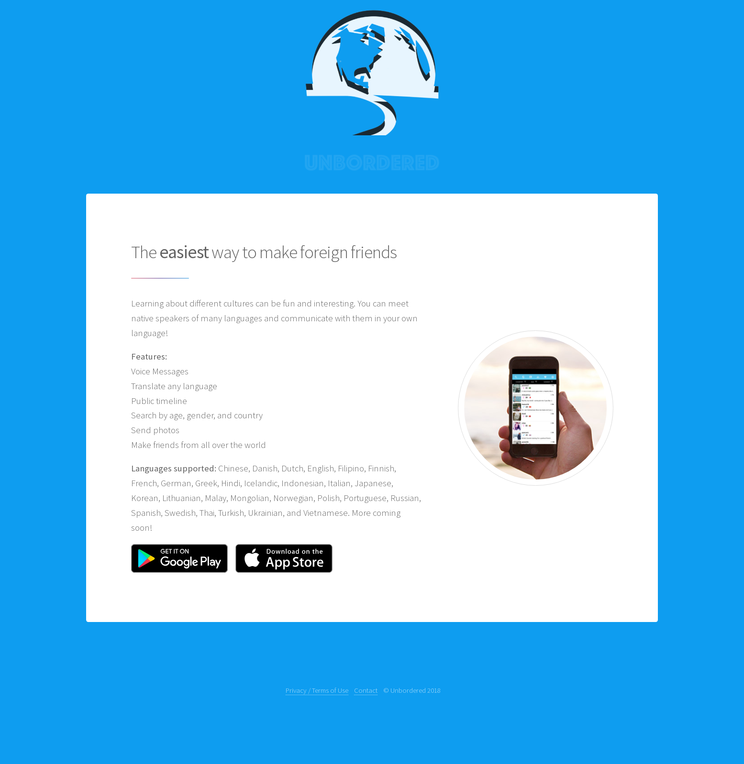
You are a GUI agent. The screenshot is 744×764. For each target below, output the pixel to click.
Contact (366, 690)
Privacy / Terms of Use (317, 690)
